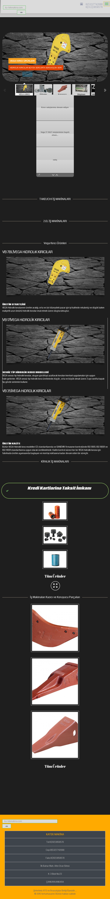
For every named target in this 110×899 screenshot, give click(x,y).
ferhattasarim (48, 893)
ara (21, 12)
